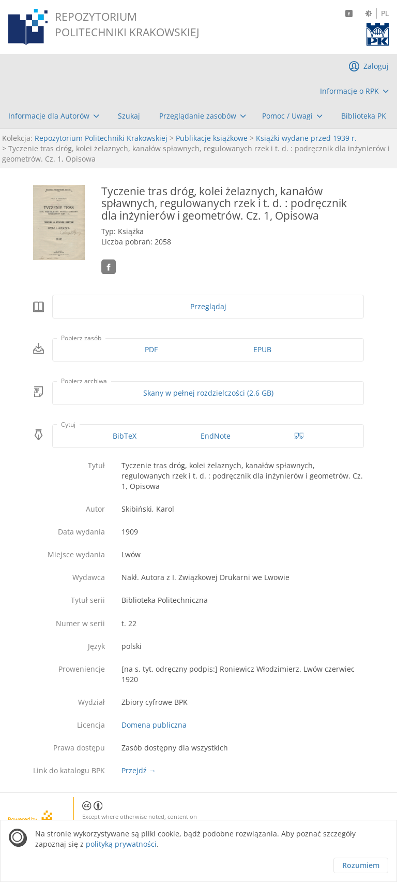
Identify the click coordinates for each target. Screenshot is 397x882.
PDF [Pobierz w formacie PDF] (151, 349)
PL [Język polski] (385, 13)
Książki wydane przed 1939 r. (306, 138)
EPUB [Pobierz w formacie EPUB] (262, 349)
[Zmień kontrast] (368, 13)
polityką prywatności (121, 844)
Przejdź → (138, 770)
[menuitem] (354, 91)
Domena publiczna (154, 725)
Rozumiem (360, 865)
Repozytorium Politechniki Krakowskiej (101, 138)
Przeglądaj (208, 306)
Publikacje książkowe (212, 138)
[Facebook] (349, 13)
